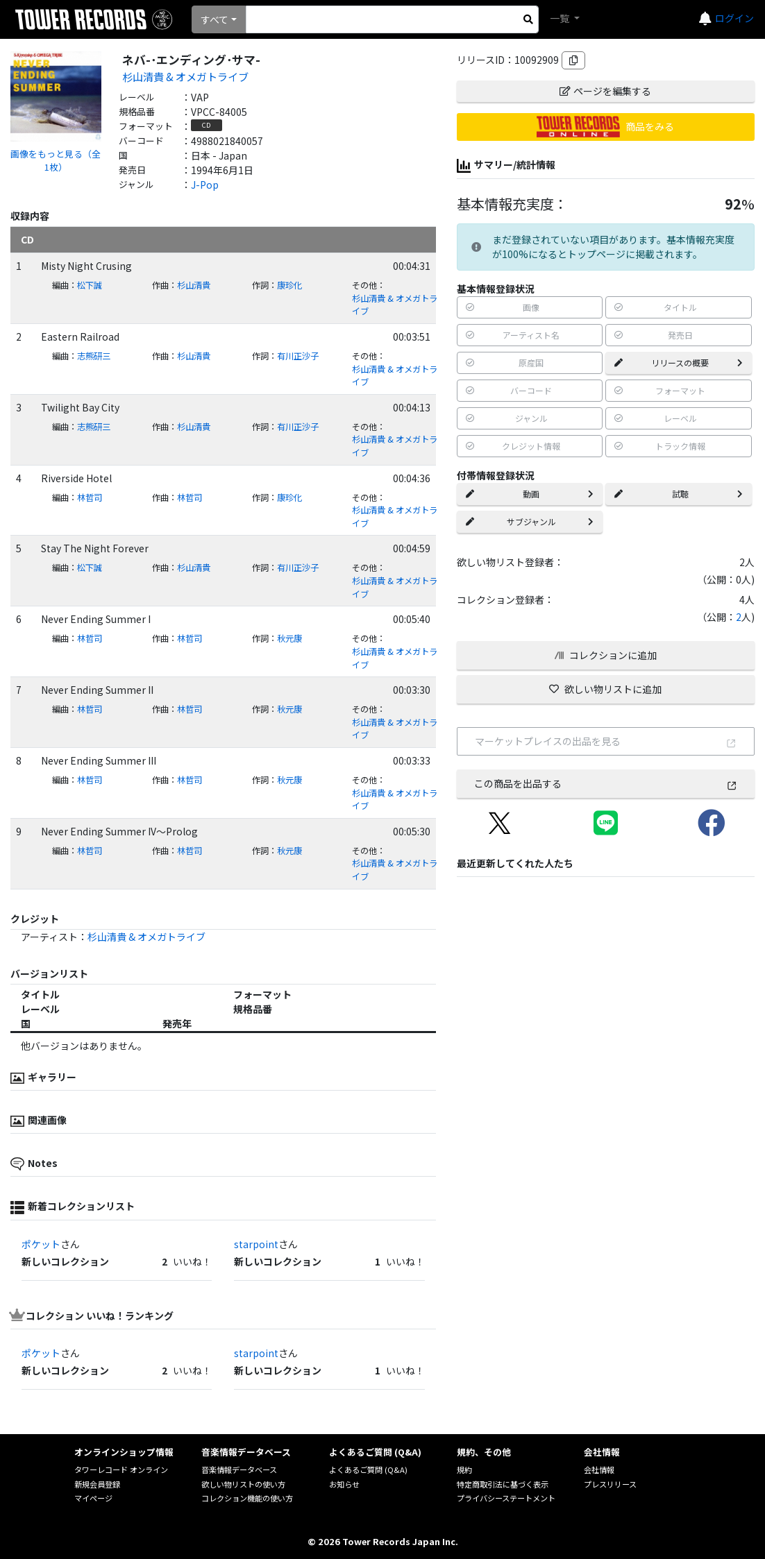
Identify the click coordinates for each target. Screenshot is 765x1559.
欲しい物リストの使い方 (243, 1484)
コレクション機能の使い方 (247, 1497)
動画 (530, 494)
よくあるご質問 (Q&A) (368, 1469)
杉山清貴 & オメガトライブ (185, 76)
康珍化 (289, 285)
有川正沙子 (298, 356)
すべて (214, 19)
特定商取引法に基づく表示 (502, 1484)
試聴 (678, 494)
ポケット (41, 1244)
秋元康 (289, 638)
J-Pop (205, 184)
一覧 (560, 18)
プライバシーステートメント (506, 1497)
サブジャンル (530, 521)
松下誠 (89, 285)
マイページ (93, 1497)
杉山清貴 (193, 285)
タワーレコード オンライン (121, 1469)
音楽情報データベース (239, 1469)
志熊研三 (93, 356)
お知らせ (344, 1484)
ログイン (734, 18)
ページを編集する (605, 91)
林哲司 (89, 497)
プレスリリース (610, 1484)
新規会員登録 (97, 1484)
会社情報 (599, 1469)
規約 (464, 1469)
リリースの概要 (678, 362)
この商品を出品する (605, 783)
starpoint (256, 1244)
